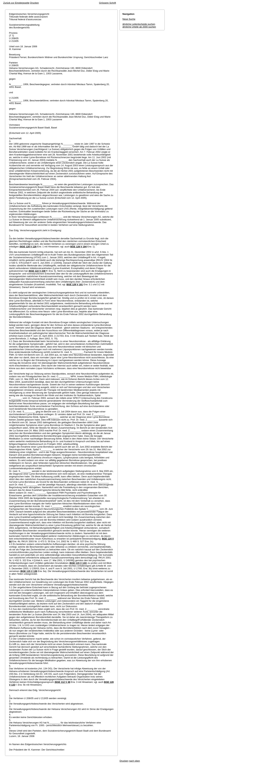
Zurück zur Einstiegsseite (16, 2)
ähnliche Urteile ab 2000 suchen (139, 26)
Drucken (34, 2)
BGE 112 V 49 (62, 682)
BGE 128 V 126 (28, 246)
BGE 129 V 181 (74, 284)
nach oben (134, 760)
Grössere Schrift (107, 2)
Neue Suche (128, 19)
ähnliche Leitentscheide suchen (138, 24)
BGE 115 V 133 (78, 563)
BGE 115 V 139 (29, 571)
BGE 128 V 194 (78, 246)
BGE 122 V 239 (37, 271)
